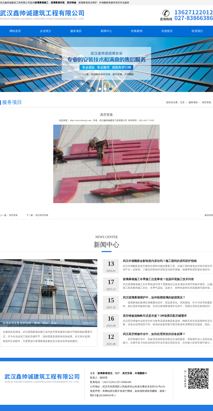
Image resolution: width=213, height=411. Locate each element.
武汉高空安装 (42, 215)
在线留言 (167, 30)
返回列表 (208, 215)
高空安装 (206, 102)
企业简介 (45, 30)
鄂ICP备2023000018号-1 (103, 395)
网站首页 (15, 30)
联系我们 (197, 30)
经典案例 (136, 30)
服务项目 (76, 30)
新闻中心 (106, 30)
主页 (182, 102)
